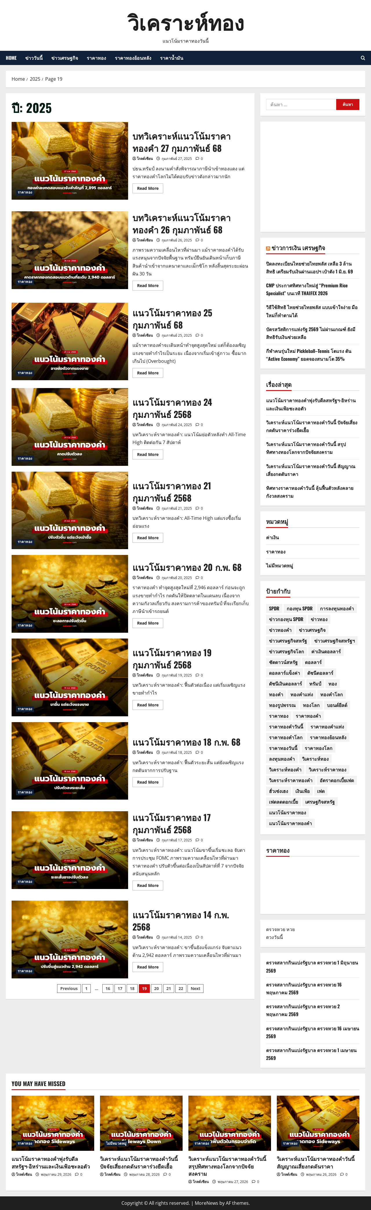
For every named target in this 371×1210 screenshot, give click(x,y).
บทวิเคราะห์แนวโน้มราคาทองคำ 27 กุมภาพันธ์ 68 (70, 161)
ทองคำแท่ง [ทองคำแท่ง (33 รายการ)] (301, 694)
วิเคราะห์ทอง (185, 21)
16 (108, 988)
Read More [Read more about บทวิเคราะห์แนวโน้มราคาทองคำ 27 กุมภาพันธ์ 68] (150, 189)
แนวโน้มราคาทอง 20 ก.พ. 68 (70, 594)
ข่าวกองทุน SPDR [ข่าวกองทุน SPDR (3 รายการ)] (286, 619)
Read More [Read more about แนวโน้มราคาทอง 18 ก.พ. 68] (150, 783)
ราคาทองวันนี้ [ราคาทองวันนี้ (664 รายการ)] (283, 747)
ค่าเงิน (272, 537)
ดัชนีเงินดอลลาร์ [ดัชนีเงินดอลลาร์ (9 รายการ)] (285, 683)
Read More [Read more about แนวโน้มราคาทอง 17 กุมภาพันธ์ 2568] (150, 886)
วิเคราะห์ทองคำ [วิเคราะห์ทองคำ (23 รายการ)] (285, 769)
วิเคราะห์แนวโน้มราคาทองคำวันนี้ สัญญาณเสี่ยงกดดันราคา (315, 1162)
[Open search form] (363, 58)
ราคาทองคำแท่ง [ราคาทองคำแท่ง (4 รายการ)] (327, 726)
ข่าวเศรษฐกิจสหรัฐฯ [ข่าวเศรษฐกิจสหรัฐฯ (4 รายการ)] (334, 640)
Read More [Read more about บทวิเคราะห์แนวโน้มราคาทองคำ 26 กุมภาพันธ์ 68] (150, 286)
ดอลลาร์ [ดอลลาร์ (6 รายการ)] (313, 662)
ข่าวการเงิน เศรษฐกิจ (298, 247)
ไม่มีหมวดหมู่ (279, 565)
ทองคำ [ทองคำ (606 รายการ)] (276, 694)
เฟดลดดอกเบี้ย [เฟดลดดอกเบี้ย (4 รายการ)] (283, 801)
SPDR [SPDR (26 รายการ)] (274, 608)
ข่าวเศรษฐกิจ (64, 57)
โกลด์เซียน (145, 158)
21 (168, 988)
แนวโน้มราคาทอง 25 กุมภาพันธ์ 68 (70, 342)
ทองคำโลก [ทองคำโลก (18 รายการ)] (331, 694)
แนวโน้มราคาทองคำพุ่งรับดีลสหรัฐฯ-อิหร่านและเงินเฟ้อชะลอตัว (51, 1162)
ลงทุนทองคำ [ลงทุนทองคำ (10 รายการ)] (282, 758)
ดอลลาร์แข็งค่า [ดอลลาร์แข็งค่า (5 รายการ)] (284, 672)
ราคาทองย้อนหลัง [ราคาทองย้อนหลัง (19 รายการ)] (328, 737)
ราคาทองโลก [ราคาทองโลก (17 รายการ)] (318, 747)
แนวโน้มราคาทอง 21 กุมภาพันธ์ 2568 (70, 510)
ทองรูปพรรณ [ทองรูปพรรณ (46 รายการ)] (282, 705)
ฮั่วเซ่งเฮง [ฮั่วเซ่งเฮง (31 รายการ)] (278, 790)
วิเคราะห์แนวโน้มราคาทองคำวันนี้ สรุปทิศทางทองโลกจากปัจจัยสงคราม (227, 1166)
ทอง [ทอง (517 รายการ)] (332, 683)
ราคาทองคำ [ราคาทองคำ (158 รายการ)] (308, 715)
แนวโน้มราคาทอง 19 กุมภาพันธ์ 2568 (70, 677)
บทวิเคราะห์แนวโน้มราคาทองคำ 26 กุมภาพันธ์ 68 (70, 250)
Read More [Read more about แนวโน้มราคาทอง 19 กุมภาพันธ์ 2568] (150, 706)
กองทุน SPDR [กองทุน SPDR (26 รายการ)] (300, 608)
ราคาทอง (96, 57)
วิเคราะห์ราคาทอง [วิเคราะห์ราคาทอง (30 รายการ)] (327, 769)
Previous (69, 988)
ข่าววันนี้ (34, 57)
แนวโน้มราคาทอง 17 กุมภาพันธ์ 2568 (70, 850)
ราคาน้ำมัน (171, 57)
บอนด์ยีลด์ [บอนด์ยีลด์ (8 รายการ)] (337, 705)
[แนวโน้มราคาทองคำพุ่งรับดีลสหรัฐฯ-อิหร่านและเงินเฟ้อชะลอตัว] (53, 1123)
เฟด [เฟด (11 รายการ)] (321, 790)
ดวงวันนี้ (274, 937)
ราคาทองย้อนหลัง (133, 57)
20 (156, 988)
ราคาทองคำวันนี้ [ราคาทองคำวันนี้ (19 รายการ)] (286, 726)
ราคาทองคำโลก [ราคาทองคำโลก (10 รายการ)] (286, 737)
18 (132, 988)
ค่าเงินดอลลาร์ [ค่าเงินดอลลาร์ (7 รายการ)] (326, 651)
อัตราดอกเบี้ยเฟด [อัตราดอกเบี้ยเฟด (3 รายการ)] (337, 780)
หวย (290, 929)
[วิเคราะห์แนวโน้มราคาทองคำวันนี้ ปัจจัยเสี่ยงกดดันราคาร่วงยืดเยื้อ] (141, 1123)
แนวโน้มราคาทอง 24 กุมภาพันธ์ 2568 (70, 427)
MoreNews (206, 1203)
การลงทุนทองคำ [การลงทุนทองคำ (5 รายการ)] (337, 608)
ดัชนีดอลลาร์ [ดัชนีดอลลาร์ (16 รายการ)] (320, 672)
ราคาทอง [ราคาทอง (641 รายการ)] (278, 715)
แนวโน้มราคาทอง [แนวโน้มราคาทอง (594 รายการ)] (287, 812)
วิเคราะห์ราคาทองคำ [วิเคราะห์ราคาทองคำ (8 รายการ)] (290, 780)
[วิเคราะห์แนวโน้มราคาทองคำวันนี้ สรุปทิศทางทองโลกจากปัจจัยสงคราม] (229, 1123)
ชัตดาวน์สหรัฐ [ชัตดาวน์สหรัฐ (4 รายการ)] (283, 662)
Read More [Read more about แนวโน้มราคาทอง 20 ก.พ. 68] (150, 624)
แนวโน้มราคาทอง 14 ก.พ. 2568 (70, 939)
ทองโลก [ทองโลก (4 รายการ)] (311, 705)
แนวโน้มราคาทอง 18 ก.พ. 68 (70, 761)
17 (120, 988)
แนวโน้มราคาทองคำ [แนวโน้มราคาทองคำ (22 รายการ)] (290, 823)
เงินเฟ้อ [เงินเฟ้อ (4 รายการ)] (302, 790)
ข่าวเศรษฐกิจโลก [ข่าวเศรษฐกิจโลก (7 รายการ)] (286, 651)
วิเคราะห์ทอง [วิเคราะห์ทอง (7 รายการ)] (315, 758)
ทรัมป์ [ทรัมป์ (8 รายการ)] (315, 683)
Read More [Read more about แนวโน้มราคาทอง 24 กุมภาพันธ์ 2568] (150, 455)
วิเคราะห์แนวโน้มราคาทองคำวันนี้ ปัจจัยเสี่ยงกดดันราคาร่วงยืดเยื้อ (139, 1162)
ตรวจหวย (275, 929)
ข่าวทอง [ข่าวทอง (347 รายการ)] (319, 619)
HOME (11, 57)
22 (181, 988)
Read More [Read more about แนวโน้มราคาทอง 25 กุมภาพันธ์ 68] (150, 374)
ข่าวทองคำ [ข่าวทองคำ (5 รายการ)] (280, 629)
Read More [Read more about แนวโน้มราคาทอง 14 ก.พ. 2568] (150, 968)
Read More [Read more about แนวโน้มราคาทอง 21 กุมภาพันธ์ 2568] (150, 539)
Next (195, 988)
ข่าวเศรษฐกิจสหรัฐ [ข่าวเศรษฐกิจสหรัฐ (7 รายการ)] (288, 640)
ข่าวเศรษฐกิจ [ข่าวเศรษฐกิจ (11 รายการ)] (312, 629)
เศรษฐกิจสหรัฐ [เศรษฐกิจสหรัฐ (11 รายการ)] (320, 801)
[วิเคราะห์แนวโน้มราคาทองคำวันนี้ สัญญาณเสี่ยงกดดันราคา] (318, 1123)
